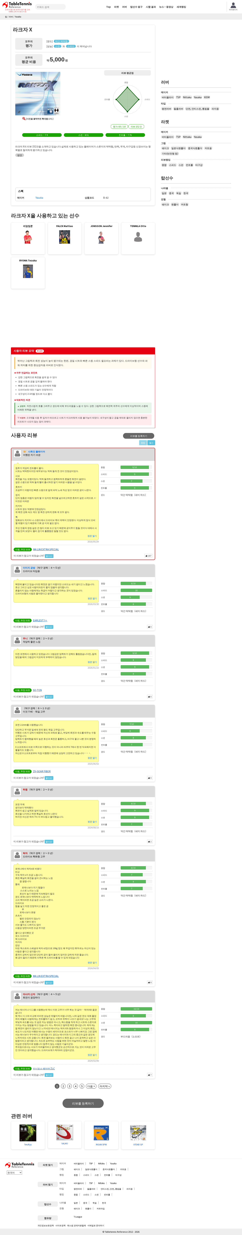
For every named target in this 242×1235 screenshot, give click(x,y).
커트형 (184, 204)
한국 (186, 193)
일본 (164, 193)
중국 (171, 193)
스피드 (172, 165)
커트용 (208, 148)
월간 (151, 442)
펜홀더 (174, 204)
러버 (124, 6)
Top (108, 6)
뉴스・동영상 (166, 6)
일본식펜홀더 (178, 148)
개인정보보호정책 (46, 1225)
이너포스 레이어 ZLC (44, 1068)
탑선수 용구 (136, 6)
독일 (178, 193)
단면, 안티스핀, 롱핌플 (197, 108)
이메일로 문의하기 (96, 1225)
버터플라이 (168, 97)
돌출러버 (178, 108)
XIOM (207, 97)
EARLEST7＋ (40, 620)
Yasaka (197, 97)
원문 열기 (92, 535)
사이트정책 (60, 1225)
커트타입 (101, 1208)
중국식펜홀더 (195, 148)
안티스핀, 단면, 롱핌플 (111, 1188)
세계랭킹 (181, 6)
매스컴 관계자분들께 (76, 1225)
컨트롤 (189, 165)
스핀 (181, 165)
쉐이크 (165, 148)
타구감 (199, 165)
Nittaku (187, 97)
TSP (178, 97)
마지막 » (105, 1086)
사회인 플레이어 (36, 451)
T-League (78, 1216)
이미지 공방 (29, 567)
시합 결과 (151, 6)
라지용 (215, 108)
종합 (164, 165)
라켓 (116, 6)
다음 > (91, 1086)
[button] (37, 94)
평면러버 (166, 108)
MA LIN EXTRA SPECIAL (46, 549)
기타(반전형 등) (170, 153)
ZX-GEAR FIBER (42, 771)
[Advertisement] (39, 318)
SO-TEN (37, 690)
